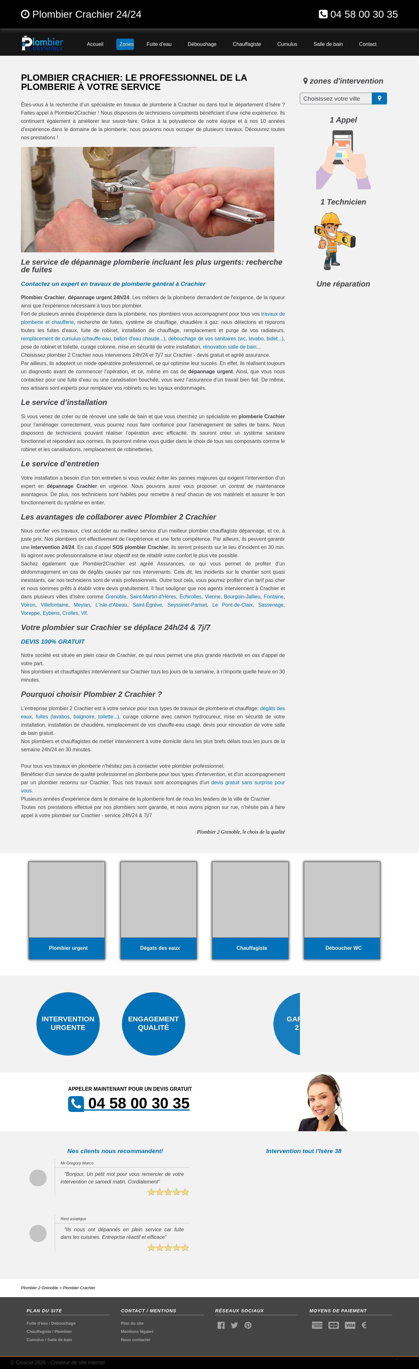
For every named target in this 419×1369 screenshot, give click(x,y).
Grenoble (115, 596)
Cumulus (35, 1339)
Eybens (51, 613)
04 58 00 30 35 (364, 14)
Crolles (70, 613)
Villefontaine (54, 605)
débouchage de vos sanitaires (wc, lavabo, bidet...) (225, 338)
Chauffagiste (39, 1331)
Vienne (213, 596)
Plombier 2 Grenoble (39, 1287)
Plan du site (132, 1323)
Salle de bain (59, 1339)
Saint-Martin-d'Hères (153, 596)
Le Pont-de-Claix (233, 605)
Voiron (28, 605)
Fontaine (273, 596)
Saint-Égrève (147, 605)
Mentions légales (137, 1331)
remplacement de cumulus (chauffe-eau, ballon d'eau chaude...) (93, 338)
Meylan (82, 605)
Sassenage (270, 605)
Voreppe (30, 613)
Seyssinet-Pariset (187, 605)
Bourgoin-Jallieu (242, 596)
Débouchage (63, 1323)
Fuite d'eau (37, 1323)
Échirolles (190, 596)
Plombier (63, 1331)
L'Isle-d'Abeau (111, 605)
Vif (84, 613)
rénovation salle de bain (230, 347)
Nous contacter (135, 1339)
